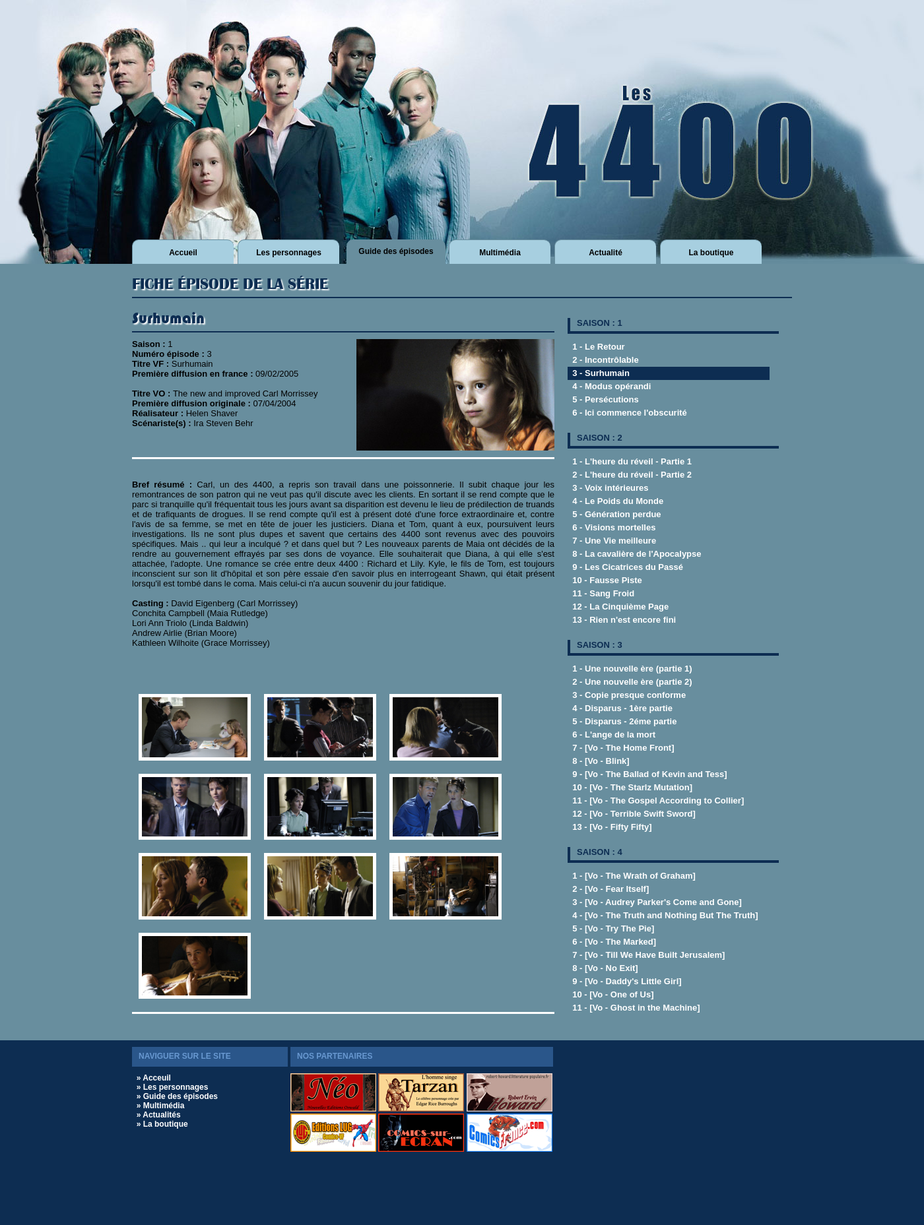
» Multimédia (161, 1105)
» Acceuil (154, 1078)
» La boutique (162, 1124)
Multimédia (500, 252)
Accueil (183, 252)
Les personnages (288, 252)
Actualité (605, 252)
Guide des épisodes (395, 251)
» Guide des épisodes (177, 1096)
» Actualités (159, 1114)
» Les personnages (173, 1087)
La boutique (711, 252)
